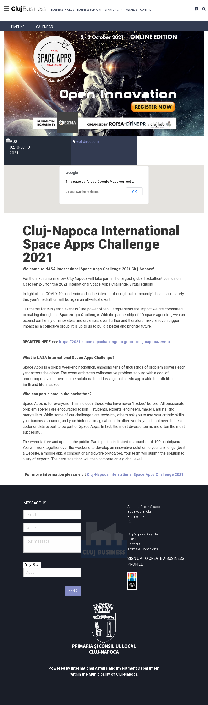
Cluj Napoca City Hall (143, 534)
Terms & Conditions (142, 549)
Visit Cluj (133, 539)
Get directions (88, 141)
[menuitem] (62, 9)
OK (134, 192)
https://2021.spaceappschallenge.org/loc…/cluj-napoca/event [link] (114, 342)
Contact (146, 9)
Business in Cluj (62, 9)
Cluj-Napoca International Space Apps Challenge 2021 (135, 474)
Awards (131, 9)
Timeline (18, 27)
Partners (133, 544)
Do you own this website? (82, 191)
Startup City (113, 9)
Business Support (89, 9)
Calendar (44, 27)
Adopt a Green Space (143, 507)
